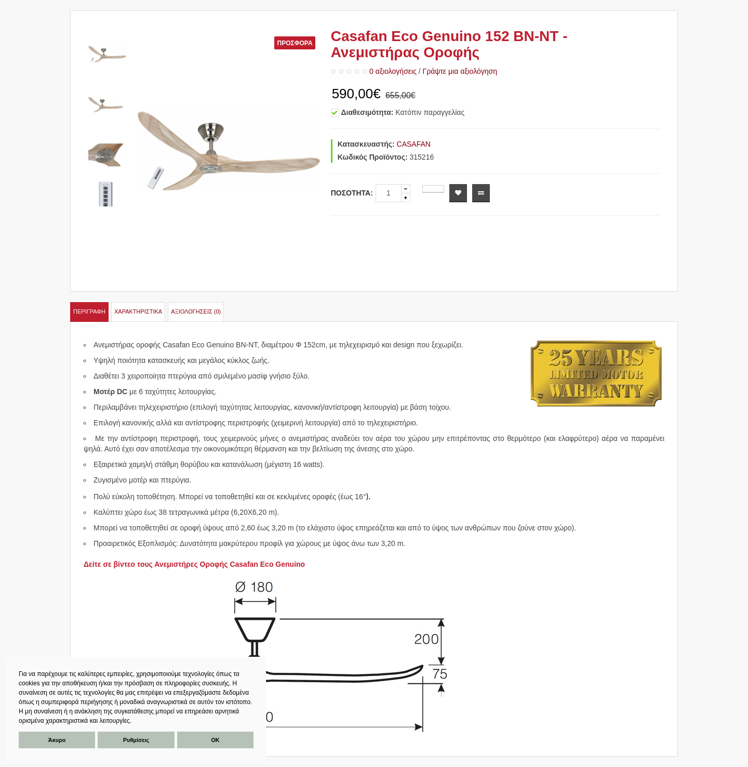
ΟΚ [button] (215, 740)
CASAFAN (414, 144)
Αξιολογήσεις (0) (196, 311)
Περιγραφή (89, 311)
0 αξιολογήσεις (393, 71)
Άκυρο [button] (56, 740)
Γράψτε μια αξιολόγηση (460, 71)
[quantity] (389, 193)
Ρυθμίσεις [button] (136, 740)
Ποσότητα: (352, 193)
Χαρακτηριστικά (138, 311)
